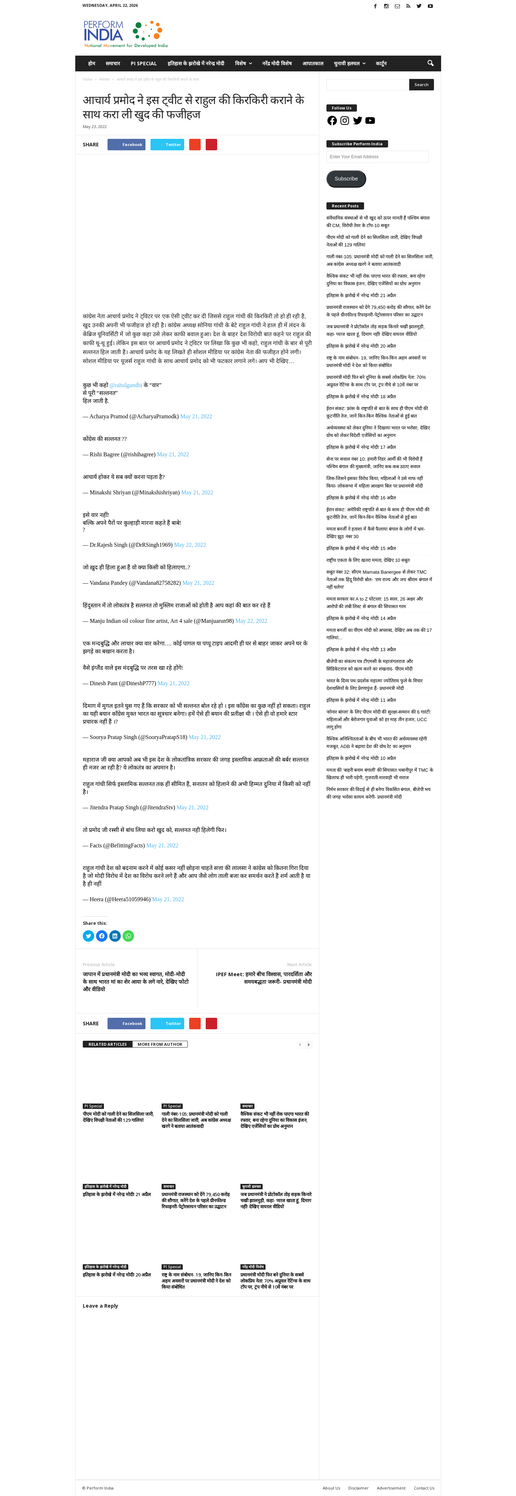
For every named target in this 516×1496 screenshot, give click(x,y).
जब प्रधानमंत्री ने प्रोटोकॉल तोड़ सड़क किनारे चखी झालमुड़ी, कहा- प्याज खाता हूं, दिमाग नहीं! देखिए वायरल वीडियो (275, 1200)
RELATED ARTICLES (108, 1044)
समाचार (113, 63)
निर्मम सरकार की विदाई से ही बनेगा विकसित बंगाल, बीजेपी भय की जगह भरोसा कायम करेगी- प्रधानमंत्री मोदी (378, 793)
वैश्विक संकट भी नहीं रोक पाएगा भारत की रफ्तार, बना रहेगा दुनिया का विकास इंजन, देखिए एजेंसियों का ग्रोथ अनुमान (274, 1120)
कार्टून (381, 63)
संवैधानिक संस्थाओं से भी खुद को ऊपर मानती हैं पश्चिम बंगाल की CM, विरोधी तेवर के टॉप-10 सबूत (378, 221)
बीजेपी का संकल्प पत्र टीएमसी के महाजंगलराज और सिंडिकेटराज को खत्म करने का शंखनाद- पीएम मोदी (369, 665)
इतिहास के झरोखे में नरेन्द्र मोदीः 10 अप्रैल (361, 758)
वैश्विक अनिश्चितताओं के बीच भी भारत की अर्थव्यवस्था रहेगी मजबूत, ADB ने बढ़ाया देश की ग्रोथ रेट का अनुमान (376, 742)
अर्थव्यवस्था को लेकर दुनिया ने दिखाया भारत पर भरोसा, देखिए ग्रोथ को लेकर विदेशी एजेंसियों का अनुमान (378, 431)
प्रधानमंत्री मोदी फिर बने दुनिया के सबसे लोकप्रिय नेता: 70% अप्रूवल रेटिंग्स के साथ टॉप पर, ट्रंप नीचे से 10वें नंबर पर (275, 1280)
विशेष (243, 63)
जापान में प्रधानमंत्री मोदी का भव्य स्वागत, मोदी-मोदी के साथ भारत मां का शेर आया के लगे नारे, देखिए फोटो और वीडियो (135, 981)
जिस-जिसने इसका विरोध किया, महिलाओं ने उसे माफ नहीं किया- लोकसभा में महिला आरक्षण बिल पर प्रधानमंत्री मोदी (374, 482)
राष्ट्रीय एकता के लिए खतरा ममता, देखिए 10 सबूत (368, 560)
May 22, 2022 (190, 545)
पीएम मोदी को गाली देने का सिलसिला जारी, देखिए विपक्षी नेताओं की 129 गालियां (118, 1117)
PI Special (144, 63)
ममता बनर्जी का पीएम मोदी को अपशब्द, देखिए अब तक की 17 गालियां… (379, 633)
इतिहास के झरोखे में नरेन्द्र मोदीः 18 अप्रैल (361, 396)
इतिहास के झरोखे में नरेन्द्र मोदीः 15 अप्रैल (361, 548)
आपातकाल (312, 63)
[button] (430, 63)
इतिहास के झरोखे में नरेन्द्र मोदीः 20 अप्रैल (117, 1274)
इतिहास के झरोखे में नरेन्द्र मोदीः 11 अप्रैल (361, 700)
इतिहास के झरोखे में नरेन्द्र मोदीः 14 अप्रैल (361, 618)
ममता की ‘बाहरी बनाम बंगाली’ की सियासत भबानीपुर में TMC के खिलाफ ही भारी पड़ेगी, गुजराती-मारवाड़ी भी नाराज (380, 773)
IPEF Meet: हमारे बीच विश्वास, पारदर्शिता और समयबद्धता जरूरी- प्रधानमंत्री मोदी (264, 977)
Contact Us (424, 1488)
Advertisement (391, 1488)
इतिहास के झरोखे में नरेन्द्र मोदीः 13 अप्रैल (361, 649)
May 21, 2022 (196, 416)
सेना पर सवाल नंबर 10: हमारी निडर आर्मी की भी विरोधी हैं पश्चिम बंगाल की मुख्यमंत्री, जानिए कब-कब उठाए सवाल (374, 462)
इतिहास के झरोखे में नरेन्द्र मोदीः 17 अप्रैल (361, 447)
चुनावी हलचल (350, 63)
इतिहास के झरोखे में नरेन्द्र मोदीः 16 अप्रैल (361, 497)
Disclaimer (358, 1488)
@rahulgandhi (126, 385)
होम (91, 63)
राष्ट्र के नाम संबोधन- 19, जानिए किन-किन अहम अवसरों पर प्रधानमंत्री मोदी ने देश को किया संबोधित (196, 1280)
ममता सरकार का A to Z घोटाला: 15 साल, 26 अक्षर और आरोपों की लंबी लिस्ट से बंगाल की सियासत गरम (374, 602)
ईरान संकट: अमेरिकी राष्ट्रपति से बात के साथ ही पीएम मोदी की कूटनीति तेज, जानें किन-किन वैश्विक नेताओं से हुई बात (377, 513)
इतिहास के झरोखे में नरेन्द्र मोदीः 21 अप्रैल (117, 1194)
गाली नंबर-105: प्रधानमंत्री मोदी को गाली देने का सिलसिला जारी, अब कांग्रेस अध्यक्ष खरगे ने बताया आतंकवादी (196, 1120)
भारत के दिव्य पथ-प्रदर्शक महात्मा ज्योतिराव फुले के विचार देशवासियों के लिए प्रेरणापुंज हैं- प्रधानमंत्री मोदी (374, 684)
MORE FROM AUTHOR (160, 1044)
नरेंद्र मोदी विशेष (277, 63)
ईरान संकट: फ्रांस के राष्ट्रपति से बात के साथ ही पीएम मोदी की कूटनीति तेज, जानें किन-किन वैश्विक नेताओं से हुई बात (377, 412)
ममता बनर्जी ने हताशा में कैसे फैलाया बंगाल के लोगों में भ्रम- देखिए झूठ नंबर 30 (375, 532)
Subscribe (346, 179)
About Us (331, 1488)
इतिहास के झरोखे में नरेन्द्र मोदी (196, 63)
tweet (268, 1024)
